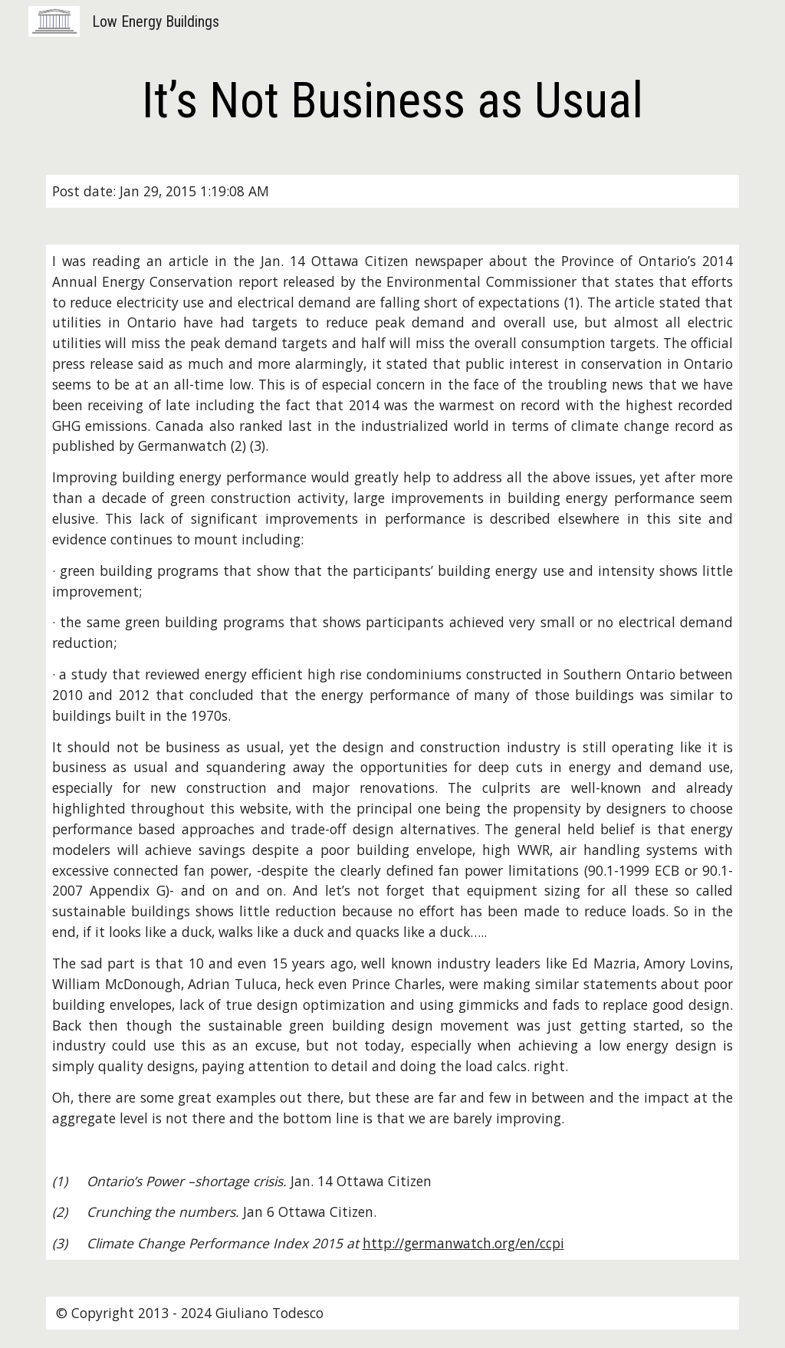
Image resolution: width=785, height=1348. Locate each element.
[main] (393, 101)
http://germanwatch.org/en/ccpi (463, 1243)
